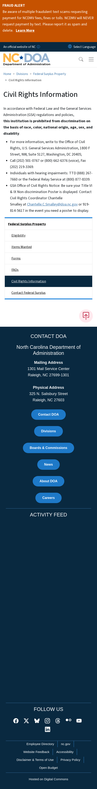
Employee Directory (40, 744)
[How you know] (38, 47)
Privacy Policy (70, 760)
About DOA (48, 481)
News (48, 464)
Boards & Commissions (48, 448)
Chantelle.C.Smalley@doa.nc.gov (52, 204)
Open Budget (48, 767)
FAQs (15, 270)
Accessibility (64, 752)
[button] (78, 59)
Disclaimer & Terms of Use (35, 760)
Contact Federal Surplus (28, 292)
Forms (16, 258)
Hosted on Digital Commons (48, 779)
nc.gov (65, 744)
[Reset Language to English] (70, 47)
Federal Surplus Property (49, 74)
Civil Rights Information (28, 281)
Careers (48, 498)
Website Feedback (36, 752)
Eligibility (18, 235)
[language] (84, 47)
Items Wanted (21, 247)
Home (7, 74)
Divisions (22, 74)
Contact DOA (48, 414)
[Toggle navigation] (91, 59)
